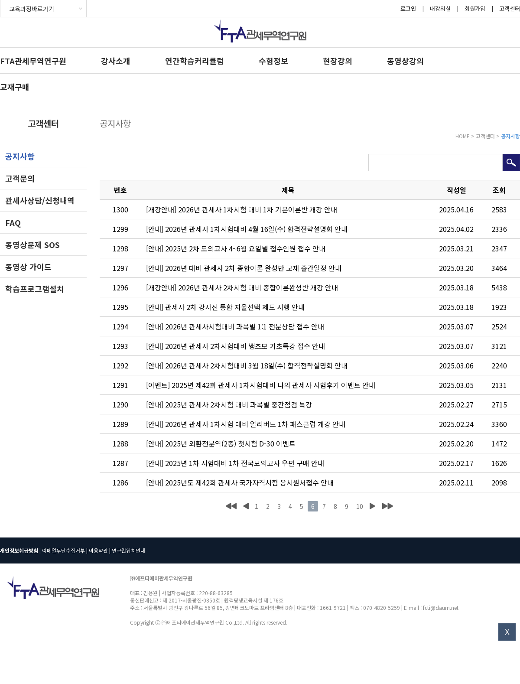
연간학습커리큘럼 (194, 60)
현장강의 (337, 60)
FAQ (13, 222)
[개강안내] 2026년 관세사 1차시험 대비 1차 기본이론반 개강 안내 (241, 209)
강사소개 (115, 60)
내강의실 (440, 8)
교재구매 (14, 86)
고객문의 (20, 178)
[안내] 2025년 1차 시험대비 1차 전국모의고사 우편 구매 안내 (235, 463)
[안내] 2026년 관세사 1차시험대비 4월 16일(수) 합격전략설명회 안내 (247, 229)
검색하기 (511, 162)
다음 (372, 506)
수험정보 (273, 60)
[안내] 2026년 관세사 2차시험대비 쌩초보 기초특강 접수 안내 (235, 346)
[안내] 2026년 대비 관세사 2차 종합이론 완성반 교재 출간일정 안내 (243, 268)
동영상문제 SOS (32, 244)
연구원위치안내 (128, 550)
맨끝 (387, 506)
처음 (231, 506)
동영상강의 (405, 60)
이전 (245, 506)
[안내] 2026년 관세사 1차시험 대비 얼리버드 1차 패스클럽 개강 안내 (245, 424)
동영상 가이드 (28, 266)
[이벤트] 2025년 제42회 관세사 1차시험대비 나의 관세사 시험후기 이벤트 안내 (260, 385)
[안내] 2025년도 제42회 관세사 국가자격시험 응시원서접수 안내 (240, 482)
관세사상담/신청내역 (40, 200)
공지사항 (20, 156)
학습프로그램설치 (34, 288)
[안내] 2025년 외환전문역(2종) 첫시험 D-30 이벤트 (221, 443)
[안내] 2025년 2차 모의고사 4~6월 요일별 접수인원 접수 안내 (235, 248)
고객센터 (509, 8)
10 (359, 506)
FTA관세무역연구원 (33, 60)
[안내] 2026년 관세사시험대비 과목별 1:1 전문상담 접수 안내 (235, 326)
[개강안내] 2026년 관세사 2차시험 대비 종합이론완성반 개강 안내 (242, 287)
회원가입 (475, 8)
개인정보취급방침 (19, 550)
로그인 (408, 8)
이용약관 (98, 550)
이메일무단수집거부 (63, 550)
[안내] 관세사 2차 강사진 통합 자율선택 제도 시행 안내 (225, 307)
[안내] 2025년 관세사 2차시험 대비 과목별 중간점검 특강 (229, 404)
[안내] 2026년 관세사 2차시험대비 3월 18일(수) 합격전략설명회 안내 (247, 365)
